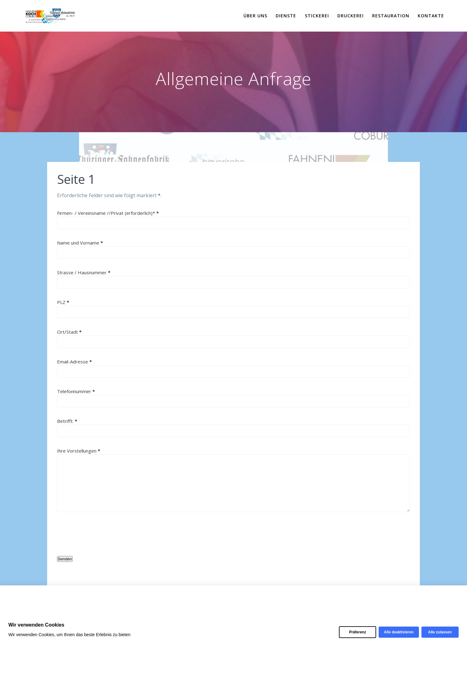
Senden (65, 559)
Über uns (255, 16)
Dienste (286, 16)
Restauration (390, 16)
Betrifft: (67, 421)
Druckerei (350, 16)
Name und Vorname (80, 243)
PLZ (63, 302)
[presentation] (104, 534)
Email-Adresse (74, 361)
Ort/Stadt (69, 332)
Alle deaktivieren (398, 632)
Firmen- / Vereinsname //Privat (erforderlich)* (108, 213)
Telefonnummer (76, 391)
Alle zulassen (439, 632)
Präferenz (357, 632)
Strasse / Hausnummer (83, 272)
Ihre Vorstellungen (78, 451)
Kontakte (431, 16)
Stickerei (317, 16)
